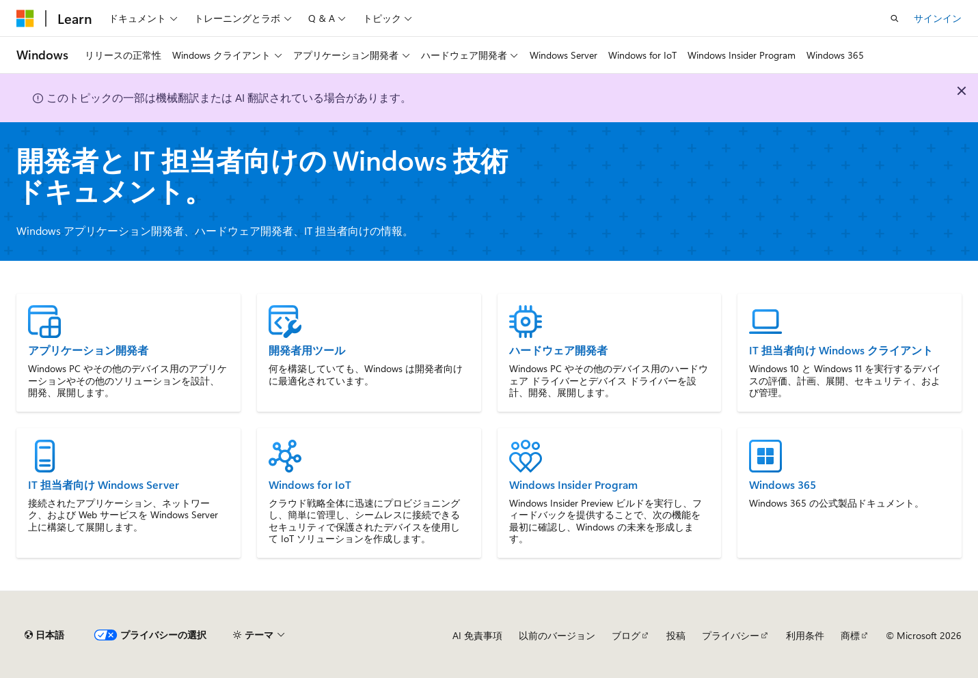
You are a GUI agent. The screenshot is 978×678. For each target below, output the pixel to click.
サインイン (938, 18)
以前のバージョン (557, 635)
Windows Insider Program (573, 485)
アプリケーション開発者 (88, 350)
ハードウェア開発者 (558, 350)
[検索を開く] (894, 18)
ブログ (626, 635)
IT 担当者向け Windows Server (103, 485)
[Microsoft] (25, 18)
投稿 (675, 635)
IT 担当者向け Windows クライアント (841, 350)
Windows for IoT (310, 485)
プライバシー (730, 635)
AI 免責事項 (477, 635)
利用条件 (805, 635)
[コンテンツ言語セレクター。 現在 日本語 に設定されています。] (44, 635)
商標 (850, 635)
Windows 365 (782, 485)
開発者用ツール (307, 350)
